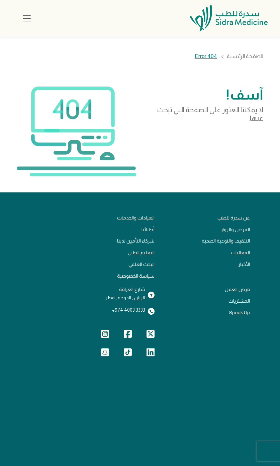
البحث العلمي (141, 264)
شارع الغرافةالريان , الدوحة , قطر (125, 293)
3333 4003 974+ (128, 310)
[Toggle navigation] (27, 18)
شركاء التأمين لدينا (136, 241)
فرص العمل (237, 289)
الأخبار (244, 264)
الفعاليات (240, 252)
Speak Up (239, 312)
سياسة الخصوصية (136, 276)
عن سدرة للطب (233, 217)
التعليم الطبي (141, 252)
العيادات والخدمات (136, 217)
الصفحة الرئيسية (245, 56)
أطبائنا (148, 229)
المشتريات (239, 301)
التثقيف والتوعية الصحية (226, 241)
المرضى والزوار (235, 229)
